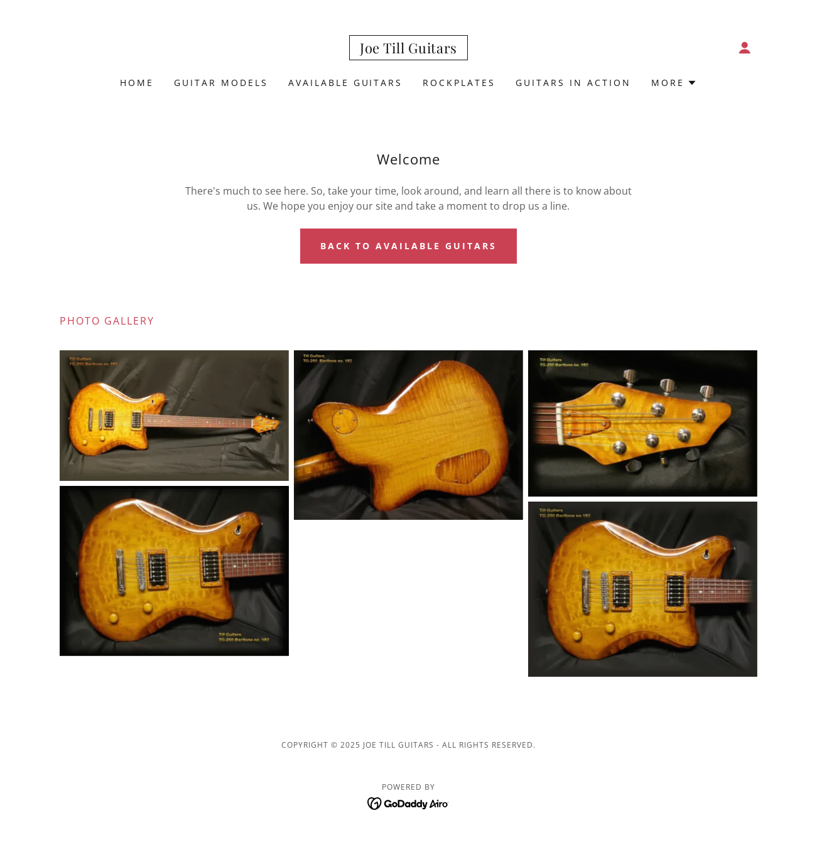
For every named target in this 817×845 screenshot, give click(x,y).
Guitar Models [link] (221, 83)
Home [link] (137, 83)
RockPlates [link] (459, 83)
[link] (408, 50)
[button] (744, 47)
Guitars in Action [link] (573, 83)
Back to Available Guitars (408, 246)
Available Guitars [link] (345, 83)
